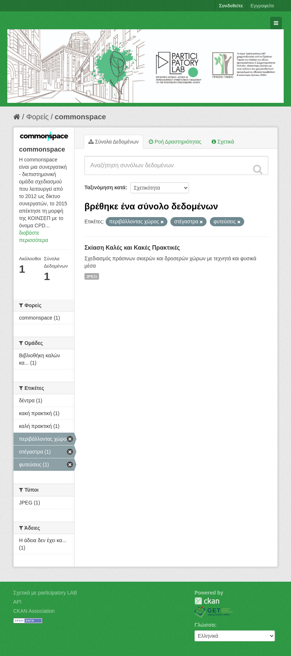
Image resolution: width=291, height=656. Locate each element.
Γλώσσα (204, 625)
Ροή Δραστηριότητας (175, 142)
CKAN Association (34, 611)
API (17, 602)
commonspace (80, 117)
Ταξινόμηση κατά (104, 187)
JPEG (92, 276)
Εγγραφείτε (262, 5)
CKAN (206, 601)
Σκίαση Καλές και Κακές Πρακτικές (132, 248)
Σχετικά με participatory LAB (45, 593)
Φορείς (37, 117)
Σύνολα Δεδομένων (113, 142)
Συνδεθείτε (231, 5)
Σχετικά (223, 142)
